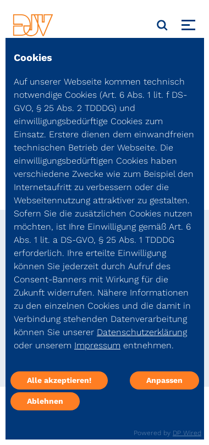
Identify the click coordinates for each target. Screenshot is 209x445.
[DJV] (33, 25)
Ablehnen (45, 401)
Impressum (97, 345)
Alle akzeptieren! (59, 380)
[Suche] (162, 25)
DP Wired (187, 433)
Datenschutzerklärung (142, 332)
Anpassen (164, 380)
